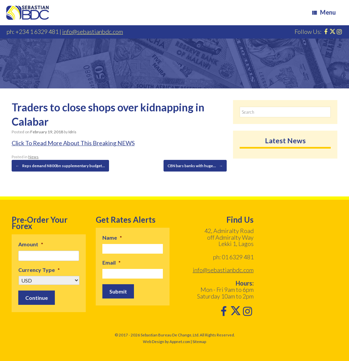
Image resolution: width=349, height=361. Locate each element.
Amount (30, 244)
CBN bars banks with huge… (196, 165)
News (33, 157)
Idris (72, 131)
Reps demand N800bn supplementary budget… (58, 165)
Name (112, 237)
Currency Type (39, 269)
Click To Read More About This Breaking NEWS (73, 143)
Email (111, 262)
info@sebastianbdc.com (92, 31)
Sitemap (199, 341)
